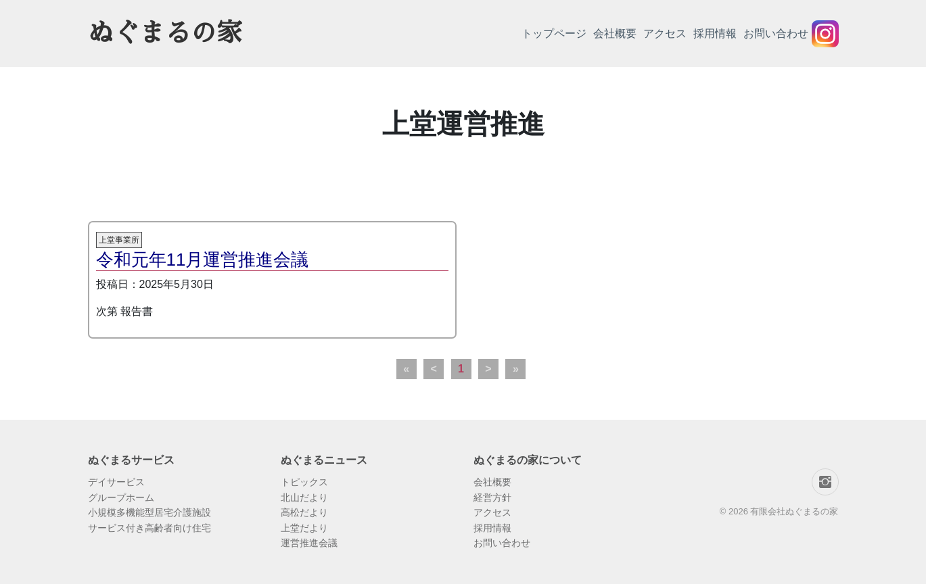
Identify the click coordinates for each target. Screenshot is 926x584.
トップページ (554, 33)
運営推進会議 (309, 542)
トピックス (304, 482)
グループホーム (121, 497)
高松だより (304, 512)
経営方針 (492, 497)
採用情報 (715, 33)
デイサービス (116, 482)
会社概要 (614, 33)
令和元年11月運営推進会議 (202, 259)
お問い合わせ (775, 33)
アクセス (665, 33)
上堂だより (304, 527)
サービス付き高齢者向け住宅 (149, 527)
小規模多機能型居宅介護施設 (149, 512)
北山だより (304, 497)
